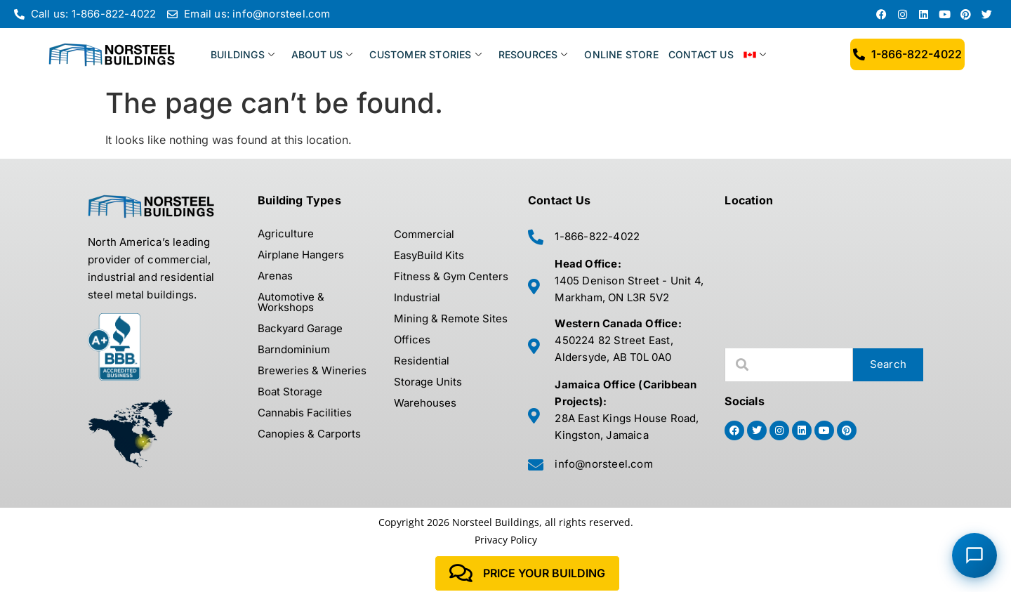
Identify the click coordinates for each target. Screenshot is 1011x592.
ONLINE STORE (621, 54)
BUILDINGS (243, 54)
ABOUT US (322, 54)
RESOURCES (533, 54)
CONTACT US (701, 54)
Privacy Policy (506, 539)
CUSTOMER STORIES (425, 54)
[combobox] (788, 365)
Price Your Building (527, 573)
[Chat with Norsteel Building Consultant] (974, 555)
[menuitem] (763, 54)
